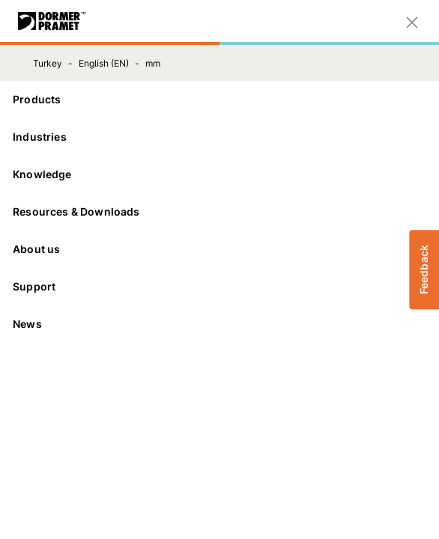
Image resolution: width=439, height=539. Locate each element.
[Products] (219, 99)
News (27, 323)
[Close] (412, 21)
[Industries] (219, 137)
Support (219, 286)
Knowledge (219, 174)
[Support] (219, 286)
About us (219, 249)
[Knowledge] (219, 174)
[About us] (219, 249)
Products (219, 99)
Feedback (423, 269)
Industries (219, 136)
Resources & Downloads (219, 211)
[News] (219, 324)
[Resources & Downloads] (219, 212)
